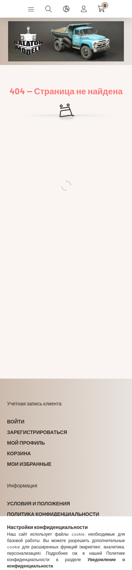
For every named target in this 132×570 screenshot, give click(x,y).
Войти (15, 421)
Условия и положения (38, 503)
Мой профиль (26, 443)
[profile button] (84, 9)
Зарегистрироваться (37, 432)
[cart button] (101, 9)
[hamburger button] (31, 9)
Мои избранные (29, 464)
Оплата (17, 525)
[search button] (49, 9)
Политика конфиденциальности (53, 514)
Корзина (19, 453)
